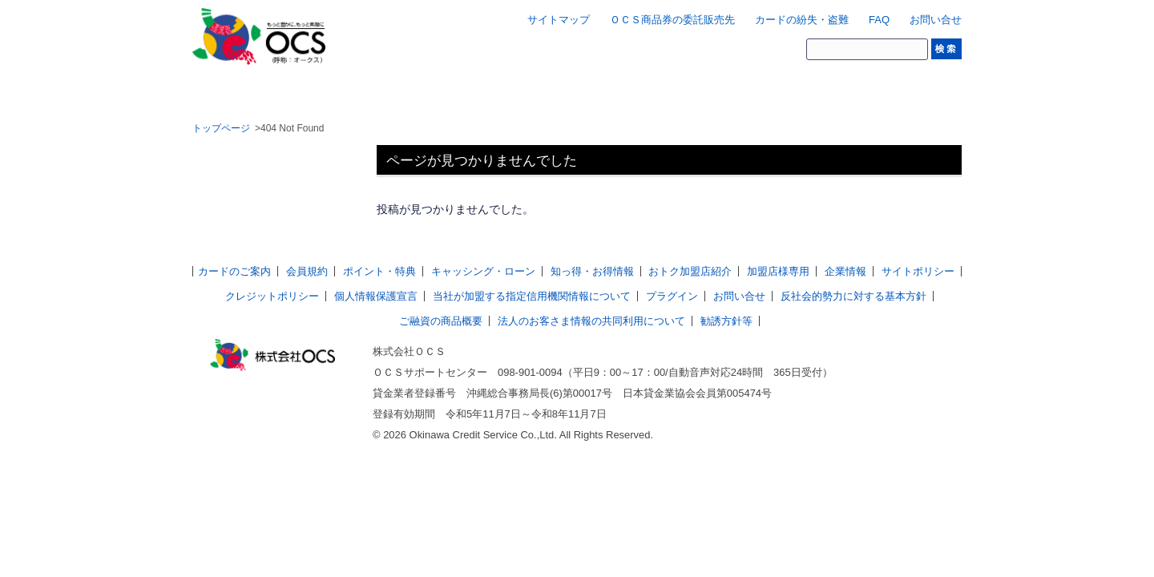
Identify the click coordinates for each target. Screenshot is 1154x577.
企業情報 (845, 271)
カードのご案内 (234, 271)
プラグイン (672, 296)
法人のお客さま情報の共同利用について (591, 321)
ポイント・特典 (379, 271)
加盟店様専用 (778, 271)
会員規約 (307, 271)
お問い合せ (936, 20)
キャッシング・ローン (483, 271)
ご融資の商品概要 (440, 321)
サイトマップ (558, 20)
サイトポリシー (918, 271)
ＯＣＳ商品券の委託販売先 (672, 20)
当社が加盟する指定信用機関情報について (532, 296)
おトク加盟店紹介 (690, 271)
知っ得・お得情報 (592, 271)
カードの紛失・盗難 (802, 20)
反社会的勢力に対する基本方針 (853, 296)
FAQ (879, 20)
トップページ (221, 128)
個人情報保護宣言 (376, 296)
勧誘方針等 (726, 321)
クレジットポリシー (272, 296)
